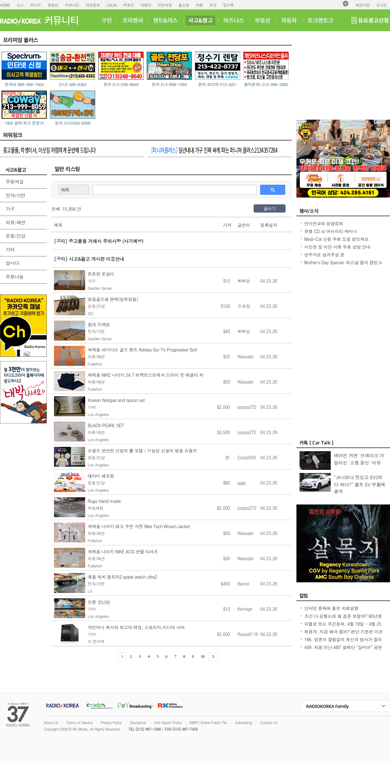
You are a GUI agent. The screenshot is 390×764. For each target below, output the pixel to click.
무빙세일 (15, 181)
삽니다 (12, 263)
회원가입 (362, 4)
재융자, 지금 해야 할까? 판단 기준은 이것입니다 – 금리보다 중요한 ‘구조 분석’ (343, 634)
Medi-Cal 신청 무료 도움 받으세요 (336, 239)
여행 (199, 4)
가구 (10, 208)
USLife (111, 4)
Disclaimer (138, 722)
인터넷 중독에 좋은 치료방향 (331, 608)
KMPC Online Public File (208, 722)
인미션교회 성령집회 (323, 223)
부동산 (128, 4)
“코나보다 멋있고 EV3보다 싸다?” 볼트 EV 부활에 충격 (359, 484)
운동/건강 (15, 235)
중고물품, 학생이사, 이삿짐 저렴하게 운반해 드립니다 (49, 150)
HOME (5, 4)
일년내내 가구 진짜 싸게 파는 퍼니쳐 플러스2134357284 (214, 150)
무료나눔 (15, 276)
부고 (213, 4)
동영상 (53, 4)
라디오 (35, 4)
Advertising (243, 722)
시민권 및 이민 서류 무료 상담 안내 (337, 247)
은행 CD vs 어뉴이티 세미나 (330, 231)
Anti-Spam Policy (168, 722)
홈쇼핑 (183, 4)
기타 (10, 249)
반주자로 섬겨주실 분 (324, 254)
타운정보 (92, 4)
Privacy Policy (111, 722)
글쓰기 (269, 208)
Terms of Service (79, 722)
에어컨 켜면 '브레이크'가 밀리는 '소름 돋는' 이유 (359, 459)
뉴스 (20, 4)
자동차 (145, 4)
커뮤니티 (72, 4)
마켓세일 (165, 4)
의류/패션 (15, 222)
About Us (51, 722)
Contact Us (269, 722)
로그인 (381, 4)
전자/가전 (15, 195)
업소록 (228, 4)
